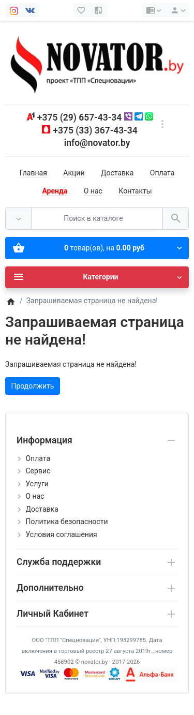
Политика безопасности (66, 521)
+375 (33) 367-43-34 (95, 130)
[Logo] (97, 62)
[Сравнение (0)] (99, 10)
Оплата (162, 173)
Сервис (37, 471)
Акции (73, 173)
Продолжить (32, 386)
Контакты (135, 191)
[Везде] (18, 218)
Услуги (36, 484)
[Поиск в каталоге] (97, 218)
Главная (33, 173)
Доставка (117, 173)
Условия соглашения (61, 534)
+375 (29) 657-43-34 (79, 117)
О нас (93, 191)
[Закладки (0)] (82, 10)
